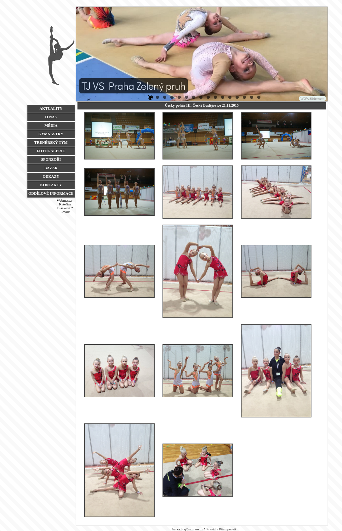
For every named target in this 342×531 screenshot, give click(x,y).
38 (258, 97)
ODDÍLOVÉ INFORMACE (51, 193)
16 (186, 97)
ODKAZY (51, 176)
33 (244, 97)
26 (200, 97)
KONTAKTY (51, 185)
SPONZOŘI (51, 159)
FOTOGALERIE (51, 151)
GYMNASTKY (50, 134)
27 (208, 97)
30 (229, 97)
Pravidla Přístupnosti (221, 529)
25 (193, 97)
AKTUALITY (50, 108)
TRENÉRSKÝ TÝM (50, 142)
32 (237, 97)
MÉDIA (50, 125)
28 (215, 97)
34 (251, 97)
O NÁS (51, 117)
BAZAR (51, 168)
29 (222, 97)
